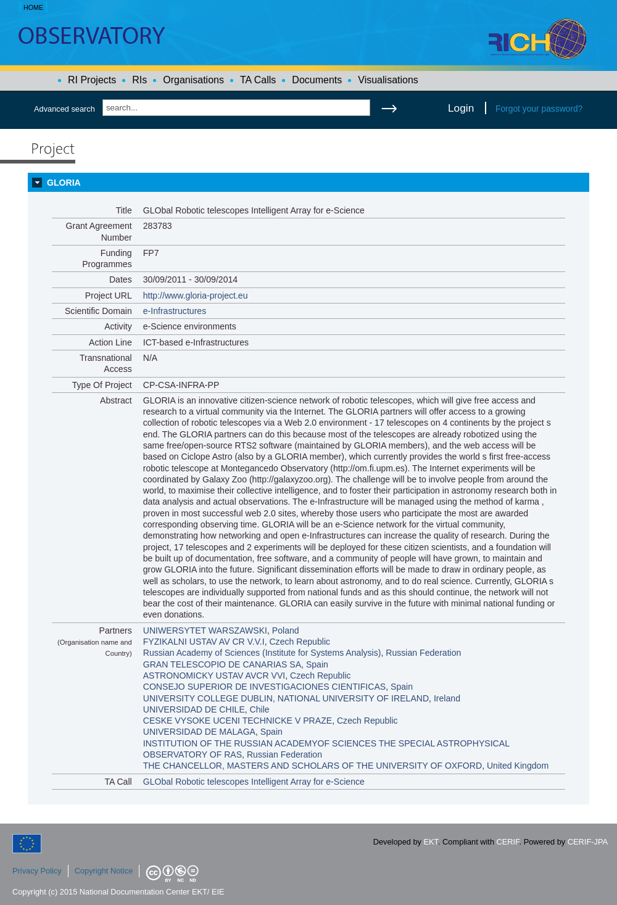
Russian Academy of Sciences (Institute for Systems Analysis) (262, 653)
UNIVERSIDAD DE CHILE (194, 709)
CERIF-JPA (588, 841)
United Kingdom (518, 766)
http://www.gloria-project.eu (195, 295)
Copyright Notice (104, 870)
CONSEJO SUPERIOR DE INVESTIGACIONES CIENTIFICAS (264, 687)
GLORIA (64, 183)
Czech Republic (299, 642)
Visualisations (388, 80)
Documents (317, 80)
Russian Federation (423, 653)
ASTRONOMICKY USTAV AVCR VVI (214, 675)
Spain (317, 664)
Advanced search (64, 109)
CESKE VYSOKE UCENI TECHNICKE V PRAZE (237, 720)
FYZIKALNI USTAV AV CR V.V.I (204, 642)
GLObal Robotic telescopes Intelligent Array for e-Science (254, 782)
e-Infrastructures (175, 311)
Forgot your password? (538, 109)
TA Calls (258, 80)
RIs (139, 80)
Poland (285, 630)
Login (461, 108)
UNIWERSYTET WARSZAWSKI (205, 630)
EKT (431, 841)
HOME (33, 7)
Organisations (193, 80)
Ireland (447, 698)
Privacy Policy (37, 870)
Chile (260, 709)
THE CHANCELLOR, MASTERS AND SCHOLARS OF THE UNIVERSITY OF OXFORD (312, 766)
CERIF (508, 841)
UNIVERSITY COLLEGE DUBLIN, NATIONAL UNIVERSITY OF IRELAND (286, 698)
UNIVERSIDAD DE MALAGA (199, 732)
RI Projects (92, 80)
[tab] (308, 182)
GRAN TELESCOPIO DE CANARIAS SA (222, 664)
